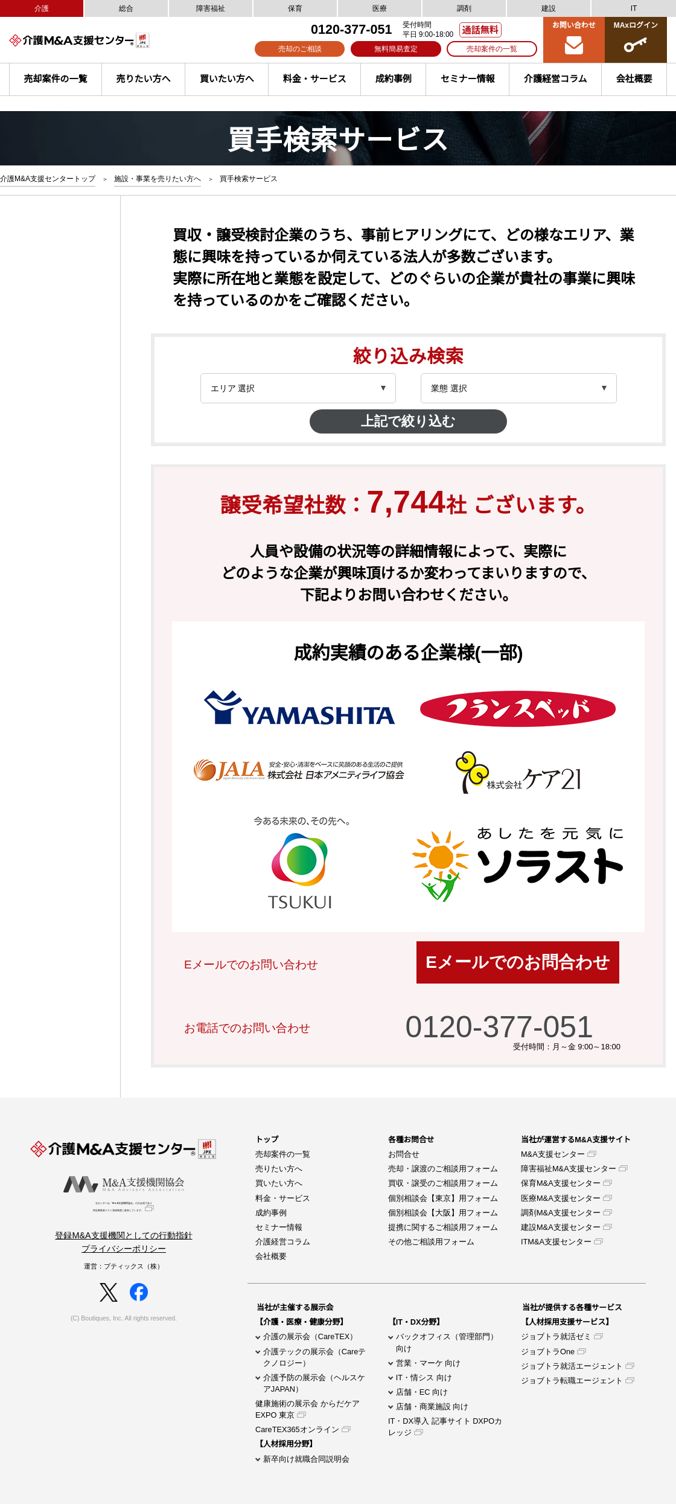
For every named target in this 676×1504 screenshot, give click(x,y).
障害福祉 (210, 8)
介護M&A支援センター (99, 40)
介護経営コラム (555, 79)
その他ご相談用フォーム (431, 1241)
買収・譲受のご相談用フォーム (443, 1183)
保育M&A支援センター (561, 1183)
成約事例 (393, 79)
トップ (266, 1139)
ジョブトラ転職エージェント (572, 1380)
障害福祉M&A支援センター (568, 1168)
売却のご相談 (300, 49)
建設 (548, 8)
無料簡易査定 (396, 49)
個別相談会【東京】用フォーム (443, 1198)
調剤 (464, 8)
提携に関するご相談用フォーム (443, 1227)
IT (634, 8)
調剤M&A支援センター (561, 1212)
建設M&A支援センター (561, 1227)
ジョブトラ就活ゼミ (556, 1336)
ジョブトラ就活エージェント (572, 1366)
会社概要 (271, 1256)
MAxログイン (636, 39)
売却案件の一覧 (492, 49)
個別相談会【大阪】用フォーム (443, 1212)
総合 (126, 8)
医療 (379, 8)
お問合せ (403, 1154)
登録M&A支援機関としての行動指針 (123, 1241)
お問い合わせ (574, 39)
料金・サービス (314, 79)
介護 (41, 8)
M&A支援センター (553, 1154)
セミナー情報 (468, 79)
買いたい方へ (227, 79)
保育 (295, 8)
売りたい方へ (143, 79)
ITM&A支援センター (556, 1241)
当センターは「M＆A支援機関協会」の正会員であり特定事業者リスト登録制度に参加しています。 (124, 1210)
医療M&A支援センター (561, 1198)
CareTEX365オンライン (297, 1429)
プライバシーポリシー (123, 1254)
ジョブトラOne (548, 1351)
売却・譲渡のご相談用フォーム (443, 1168)
